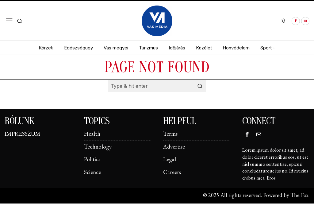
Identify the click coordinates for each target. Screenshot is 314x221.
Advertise (174, 146)
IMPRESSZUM (22, 134)
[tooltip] (296, 21)
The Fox (299, 195)
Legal (169, 159)
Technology (98, 146)
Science (92, 172)
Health (92, 134)
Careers (172, 172)
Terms (170, 134)
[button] (200, 86)
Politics (92, 159)
